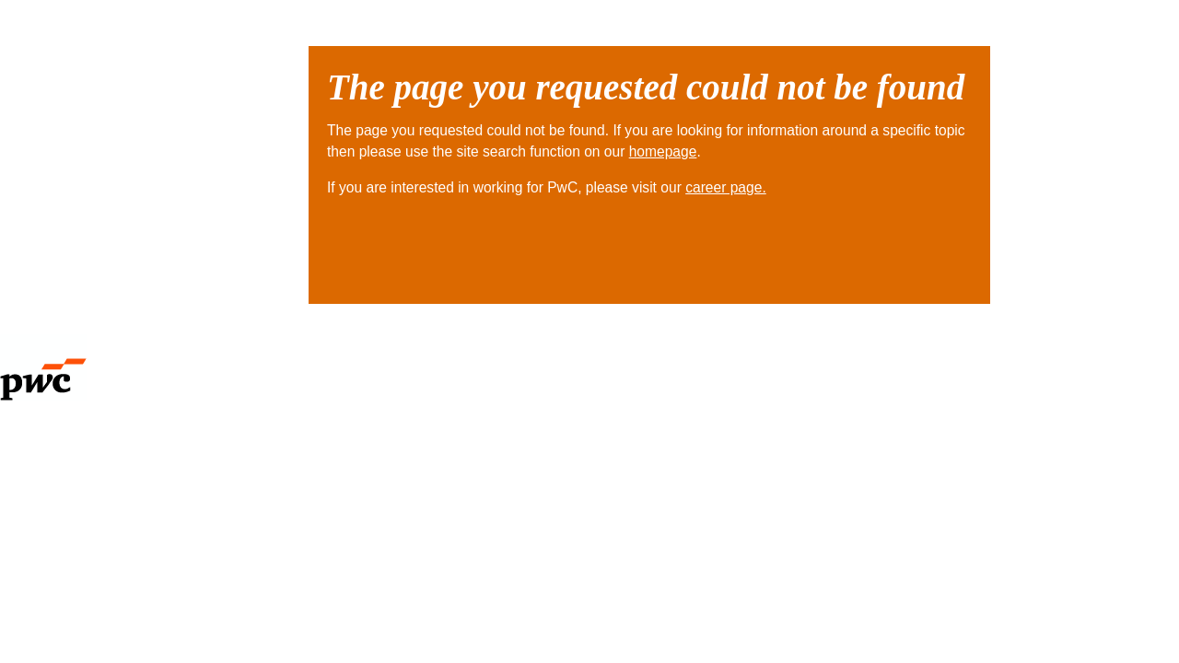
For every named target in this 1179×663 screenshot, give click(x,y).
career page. (725, 187)
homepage (663, 151)
